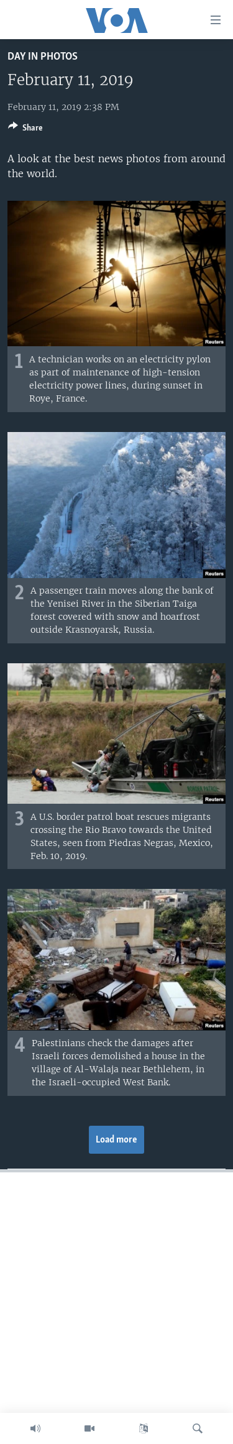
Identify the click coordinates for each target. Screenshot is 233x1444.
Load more (116, 1140)
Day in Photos (42, 57)
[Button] (25, 130)
